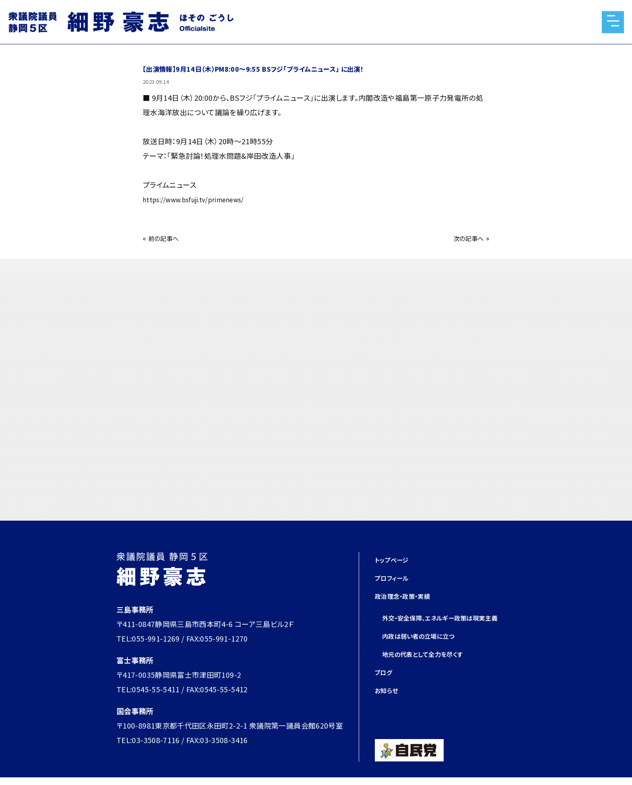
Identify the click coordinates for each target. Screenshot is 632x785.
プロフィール (395, 577)
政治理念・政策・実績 (408, 595)
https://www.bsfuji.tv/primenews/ (202, 199)
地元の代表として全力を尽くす (430, 668)
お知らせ (388, 704)
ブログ (385, 686)
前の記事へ (166, 238)
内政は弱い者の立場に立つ (425, 650)
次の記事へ (465, 238)
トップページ (395, 559)
